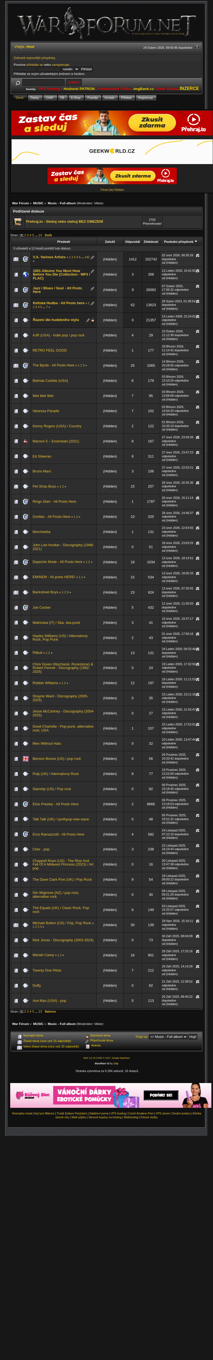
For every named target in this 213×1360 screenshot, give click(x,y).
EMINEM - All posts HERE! (54, 577)
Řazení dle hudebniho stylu (56, 320)
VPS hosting (118, 1113)
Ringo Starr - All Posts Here (54, 501)
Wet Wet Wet (43, 396)
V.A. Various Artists (49, 257)
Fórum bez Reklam (112, 189)
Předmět (63, 241)
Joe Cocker (42, 607)
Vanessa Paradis (46, 411)
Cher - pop (41, 849)
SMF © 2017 (104, 1058)
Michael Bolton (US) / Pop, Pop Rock (62, 923)
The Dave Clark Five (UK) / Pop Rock (62, 879)
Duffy (37, 985)
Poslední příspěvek (181, 241)
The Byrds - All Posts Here (53, 365)
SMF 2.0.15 (89, 1058)
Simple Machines (121, 1058)
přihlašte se (35, 64)
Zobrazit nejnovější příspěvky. (35, 57)
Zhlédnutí (151, 241)
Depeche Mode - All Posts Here (57, 562)
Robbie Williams (45, 683)
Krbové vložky (148, 1117)
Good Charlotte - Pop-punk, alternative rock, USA (63, 728)
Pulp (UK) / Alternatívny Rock (56, 774)
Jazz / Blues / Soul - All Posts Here (57, 290)
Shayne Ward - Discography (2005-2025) (60, 698)
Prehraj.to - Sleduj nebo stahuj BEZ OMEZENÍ (64, 221)
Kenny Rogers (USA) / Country (57, 426)
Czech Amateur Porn (141, 1113)
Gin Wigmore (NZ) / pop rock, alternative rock (56, 895)
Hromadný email (22, 1113)
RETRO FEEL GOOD (50, 350)
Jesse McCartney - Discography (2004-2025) (63, 713)
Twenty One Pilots (47, 970)
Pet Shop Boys (44, 486)
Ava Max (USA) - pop (49, 1001)
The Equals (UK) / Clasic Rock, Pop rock (61, 910)
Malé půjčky (79, 1117)
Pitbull (37, 653)
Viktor (98, 203)
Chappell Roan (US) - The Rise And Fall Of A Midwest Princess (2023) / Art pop (63, 864)
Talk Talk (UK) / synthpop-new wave (61, 819)
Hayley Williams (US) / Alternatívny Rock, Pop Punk (60, 638)
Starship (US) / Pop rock (52, 789)
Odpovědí (132, 241)
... (36, 235)
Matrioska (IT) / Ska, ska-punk (56, 623)
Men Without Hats (47, 743)
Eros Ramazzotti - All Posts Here (58, 834)
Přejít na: (142, 1036)
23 (40, 235)
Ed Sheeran (42, 456)
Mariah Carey (43, 955)
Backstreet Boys (45, 592)
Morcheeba (42, 532)
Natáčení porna (99, 1113)
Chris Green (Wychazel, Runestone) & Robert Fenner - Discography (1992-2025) (63, 668)
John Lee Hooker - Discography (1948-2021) (63, 547)
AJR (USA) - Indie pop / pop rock (59, 335)
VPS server (163, 1113)
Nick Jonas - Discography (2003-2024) (63, 940)
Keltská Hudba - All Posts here (59, 303)
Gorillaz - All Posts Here (51, 517)
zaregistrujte (60, 64)
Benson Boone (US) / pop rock (57, 759)
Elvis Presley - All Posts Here (55, 804)
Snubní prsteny (181, 1113)
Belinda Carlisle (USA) (50, 381)
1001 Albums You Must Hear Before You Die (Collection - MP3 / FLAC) (61, 274)
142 (87, 257)
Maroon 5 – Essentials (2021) (56, 441)
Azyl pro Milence (44, 1113)
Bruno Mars (42, 471)
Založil (110, 241)
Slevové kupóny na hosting (105, 1117)
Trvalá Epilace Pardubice (72, 1113)
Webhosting (131, 1117)
